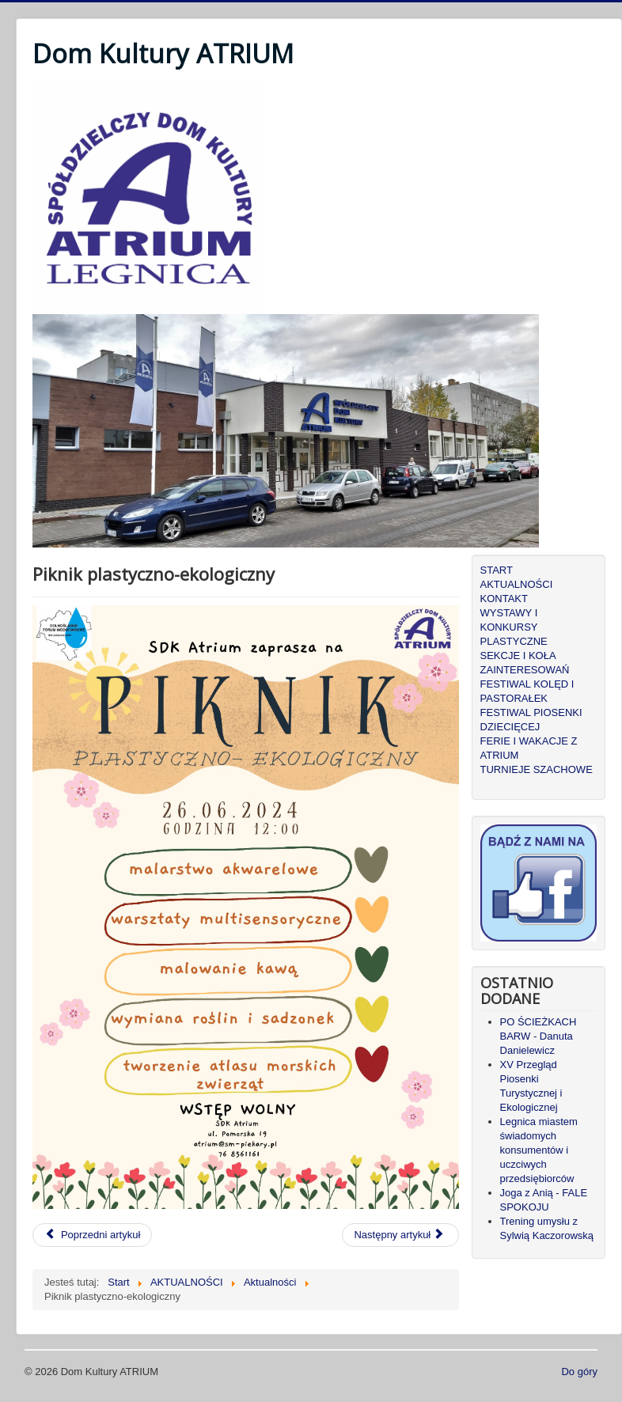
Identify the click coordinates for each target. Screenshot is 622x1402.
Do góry (579, 1371)
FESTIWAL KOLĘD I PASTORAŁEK (527, 691)
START (496, 570)
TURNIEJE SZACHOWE (536, 769)
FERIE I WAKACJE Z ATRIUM (529, 748)
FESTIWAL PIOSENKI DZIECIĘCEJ (531, 720)
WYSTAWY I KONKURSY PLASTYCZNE (514, 627)
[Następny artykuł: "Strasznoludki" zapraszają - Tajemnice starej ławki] (400, 1235)
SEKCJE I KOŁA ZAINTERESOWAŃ (525, 663)
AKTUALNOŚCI (516, 584)
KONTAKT (504, 598)
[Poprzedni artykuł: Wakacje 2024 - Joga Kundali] (92, 1235)
